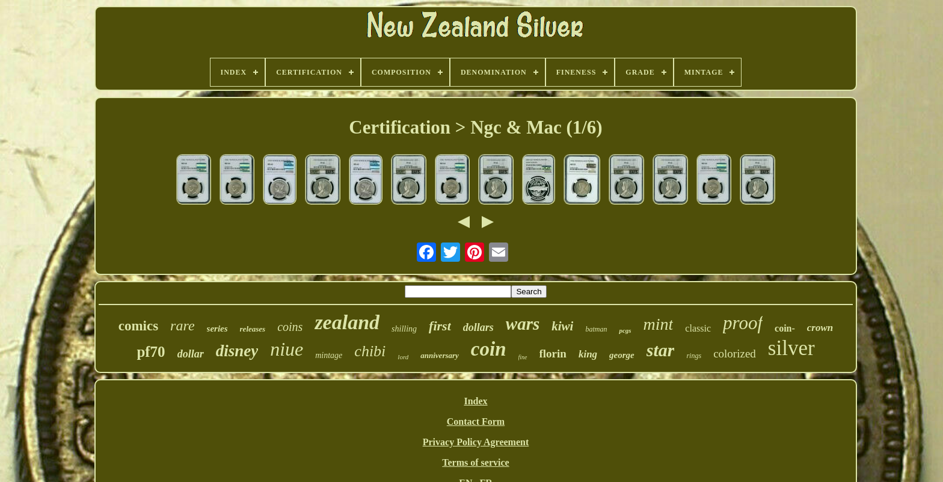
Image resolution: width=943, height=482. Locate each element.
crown (820, 327)
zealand (347, 322)
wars (522, 323)
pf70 (151, 352)
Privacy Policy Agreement (476, 442)
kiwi (562, 326)
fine (522, 357)
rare (182, 325)
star (661, 350)
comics (138, 325)
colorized (734, 353)
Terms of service (475, 462)
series (217, 328)
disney (237, 351)
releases (253, 328)
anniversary (439, 355)
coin (488, 349)
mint (659, 324)
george (621, 355)
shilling (404, 328)
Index (475, 401)
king (588, 354)
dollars (478, 327)
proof (743, 322)
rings (693, 355)
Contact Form (476, 421)
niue (286, 349)
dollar (190, 354)
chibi (369, 351)
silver (791, 348)
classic (698, 328)
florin (553, 353)
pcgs (625, 330)
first (440, 325)
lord (403, 356)
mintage (328, 355)
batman (596, 329)
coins (290, 326)
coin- (785, 328)
